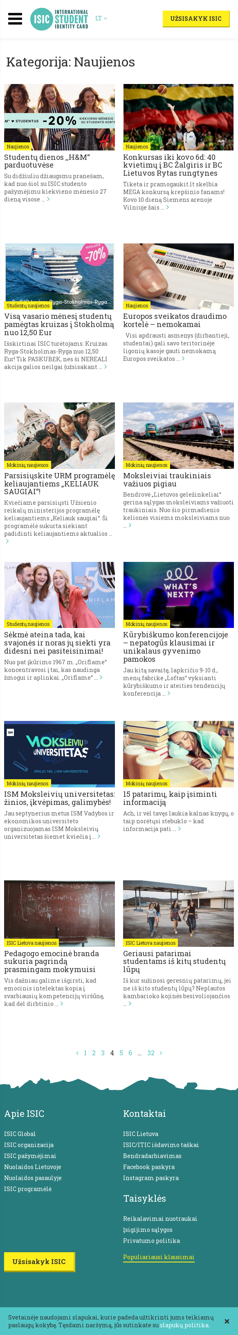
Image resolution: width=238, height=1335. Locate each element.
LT (101, 18)
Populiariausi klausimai (159, 1257)
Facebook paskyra (149, 1167)
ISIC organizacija (29, 1145)
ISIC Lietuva (140, 1134)
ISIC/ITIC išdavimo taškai (161, 1145)
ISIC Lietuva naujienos (31, 942)
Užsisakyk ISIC (196, 18)
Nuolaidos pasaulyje (33, 1178)
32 (151, 1052)
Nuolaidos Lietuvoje (32, 1167)
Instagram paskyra (151, 1178)
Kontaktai (144, 1113)
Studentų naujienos (28, 305)
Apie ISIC (24, 1113)
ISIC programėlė (28, 1189)
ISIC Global (20, 1134)
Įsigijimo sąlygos (148, 1229)
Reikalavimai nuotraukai (160, 1218)
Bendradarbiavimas (152, 1156)
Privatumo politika (151, 1240)
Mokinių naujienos (28, 465)
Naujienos (18, 146)
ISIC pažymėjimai (30, 1156)
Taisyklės (144, 1198)
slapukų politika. (185, 1325)
